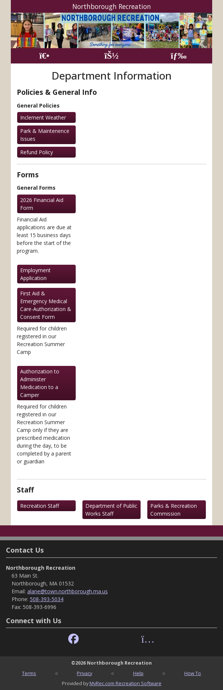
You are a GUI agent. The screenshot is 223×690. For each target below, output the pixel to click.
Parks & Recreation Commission (173, 509)
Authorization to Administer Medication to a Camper (39, 383)
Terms (29, 673)
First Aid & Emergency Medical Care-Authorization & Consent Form (45, 305)
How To (192, 673)
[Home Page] (44, 55)
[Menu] (179, 55)
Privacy (84, 673)
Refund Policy (36, 152)
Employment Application (35, 274)
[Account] (111, 55)
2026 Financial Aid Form (41, 203)
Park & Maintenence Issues (44, 134)
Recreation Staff (39, 505)
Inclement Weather (43, 117)
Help (138, 673)
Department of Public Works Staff (111, 509)
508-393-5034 (46, 599)
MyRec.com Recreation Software (125, 683)
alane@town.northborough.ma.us (67, 591)
